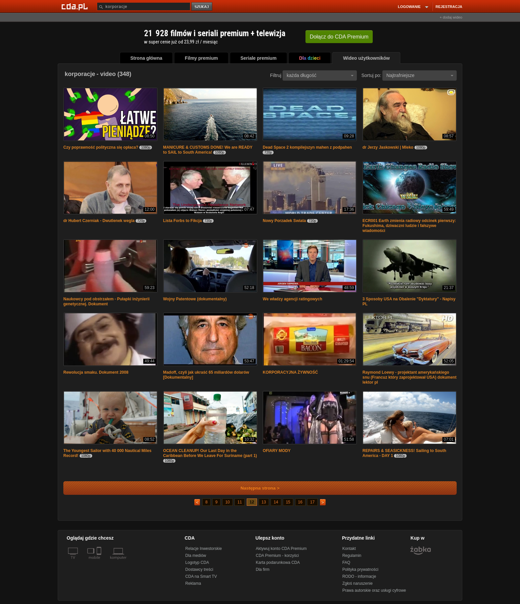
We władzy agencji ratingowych (292, 299)
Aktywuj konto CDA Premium (281, 548)
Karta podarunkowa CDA (278, 562)
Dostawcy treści (199, 569)
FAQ (346, 562)
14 (276, 502)
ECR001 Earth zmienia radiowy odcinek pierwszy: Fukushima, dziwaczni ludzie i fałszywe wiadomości (409, 225)
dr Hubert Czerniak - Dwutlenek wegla (99, 220)
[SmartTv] (99, 561)
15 (288, 502)
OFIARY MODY (277, 450)
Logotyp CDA (197, 562)
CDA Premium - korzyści (277, 555)
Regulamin (351, 555)
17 (312, 502)
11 (239, 502)
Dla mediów (195, 555)
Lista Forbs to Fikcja (182, 220)
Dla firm (262, 569)
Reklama (193, 583)
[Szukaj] (143, 6)
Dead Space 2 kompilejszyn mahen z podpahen (307, 147)
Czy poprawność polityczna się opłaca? (100, 147)
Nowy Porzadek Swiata (284, 220)
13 (264, 502)
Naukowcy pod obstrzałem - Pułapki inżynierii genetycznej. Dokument (106, 301)
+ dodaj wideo (451, 17)
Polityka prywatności (360, 569)
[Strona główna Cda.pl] (76, 6)
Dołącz (339, 36)
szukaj (202, 6)
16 (300, 502)
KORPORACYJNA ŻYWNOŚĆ (290, 372)
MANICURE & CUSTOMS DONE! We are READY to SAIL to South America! (207, 150)
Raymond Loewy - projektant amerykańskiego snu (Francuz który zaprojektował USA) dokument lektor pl (409, 377)
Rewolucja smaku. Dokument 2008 (95, 372)
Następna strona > (255, 488)
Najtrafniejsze (419, 75)
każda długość (320, 75)
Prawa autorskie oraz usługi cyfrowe (374, 590)
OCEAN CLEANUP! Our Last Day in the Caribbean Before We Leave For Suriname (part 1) (210, 453)
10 (227, 502)
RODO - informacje (359, 576)
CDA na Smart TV (201, 576)
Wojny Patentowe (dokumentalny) (195, 299)
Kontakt (349, 548)
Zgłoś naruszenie (357, 583)
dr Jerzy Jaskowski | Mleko (387, 147)
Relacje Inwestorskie (203, 548)
